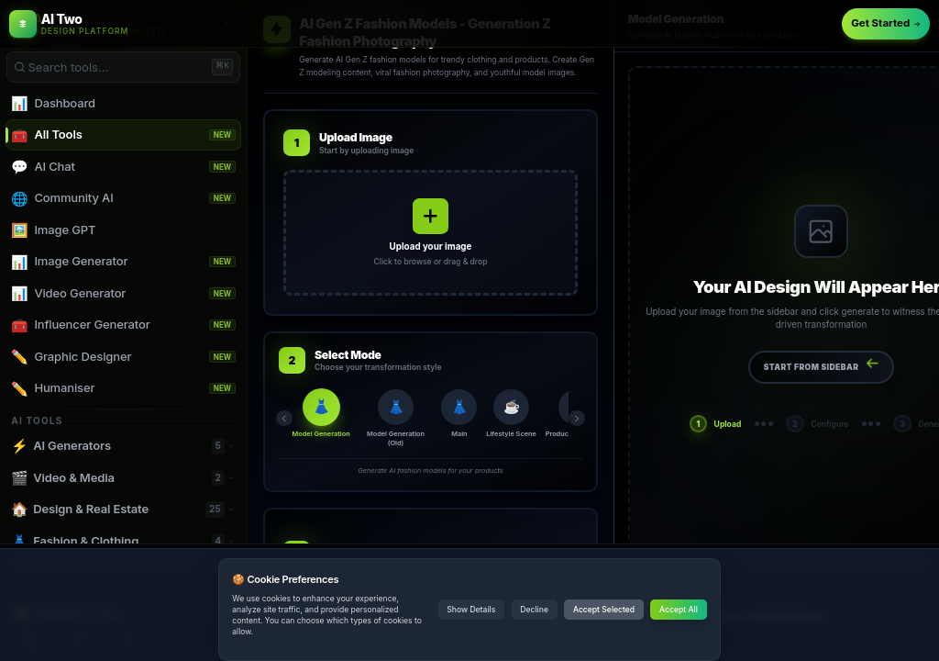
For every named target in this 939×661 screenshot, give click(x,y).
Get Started (886, 23)
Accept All (678, 609)
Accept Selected (604, 609)
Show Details (471, 609)
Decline (534, 609)
